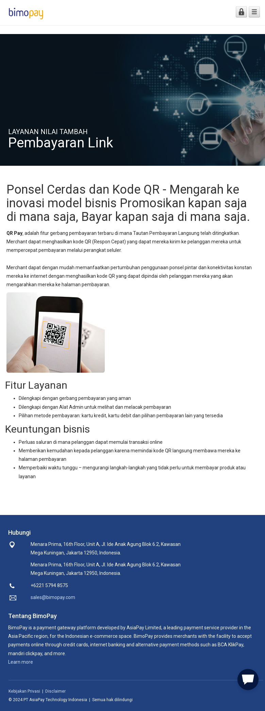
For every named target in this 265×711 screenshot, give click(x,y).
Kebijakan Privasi (24, 691)
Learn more (20, 662)
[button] (248, 678)
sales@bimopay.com (53, 597)
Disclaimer (55, 691)
